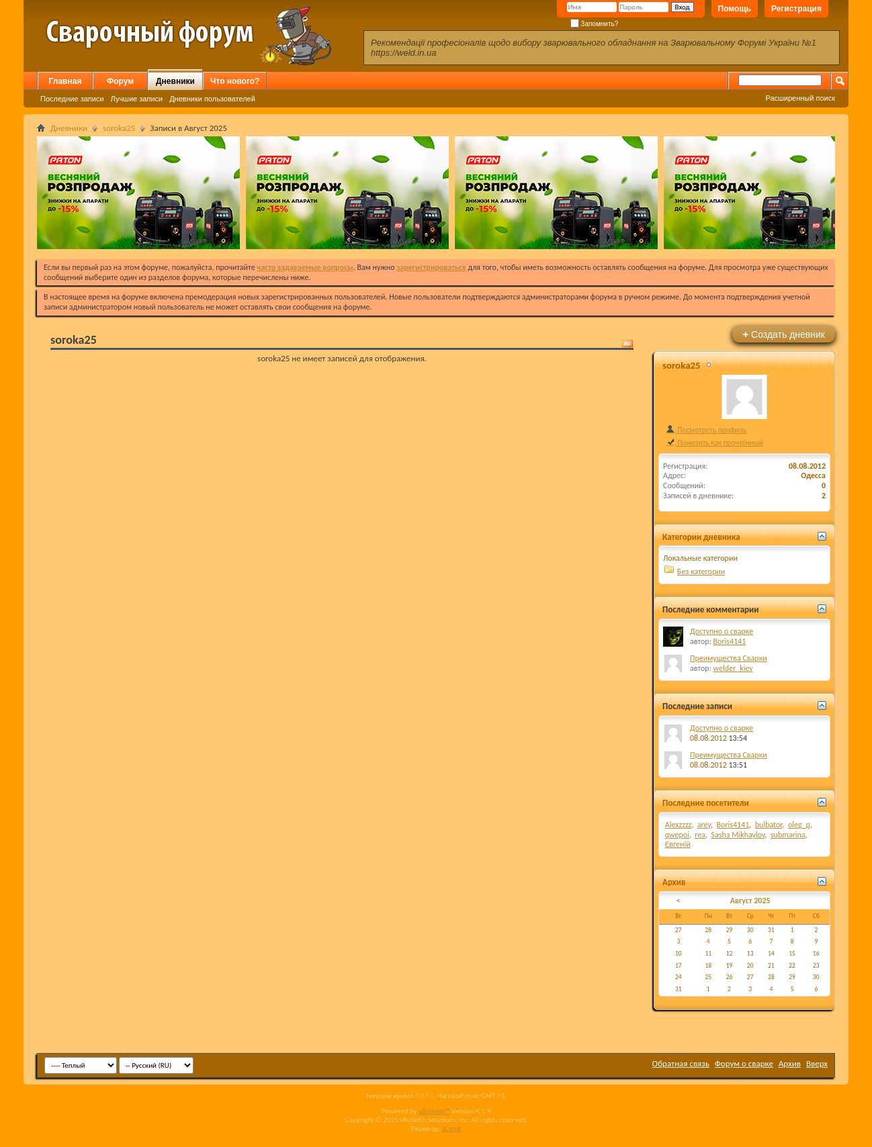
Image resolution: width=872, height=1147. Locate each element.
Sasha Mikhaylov (738, 834)
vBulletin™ (434, 1111)
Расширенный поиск (800, 98)
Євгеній (678, 844)
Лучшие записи (137, 99)
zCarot (452, 1128)
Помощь (734, 8)
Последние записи (72, 99)
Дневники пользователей (212, 99)
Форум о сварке (744, 1063)
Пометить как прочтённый (714, 442)
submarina (788, 834)
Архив (790, 1063)
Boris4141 (729, 641)
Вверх (817, 1063)
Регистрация (796, 8)
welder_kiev (733, 668)
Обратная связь (680, 1063)
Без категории (701, 571)
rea (700, 834)
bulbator (769, 824)
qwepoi (677, 834)
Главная (65, 81)
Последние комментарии (710, 609)
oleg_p (799, 824)
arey (704, 824)
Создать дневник (783, 334)
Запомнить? (594, 24)
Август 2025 (750, 900)
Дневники (175, 81)
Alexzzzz (678, 824)
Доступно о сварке (721, 631)
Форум (120, 81)
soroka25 (119, 128)
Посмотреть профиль (705, 429)
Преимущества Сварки (728, 658)
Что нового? (234, 81)
